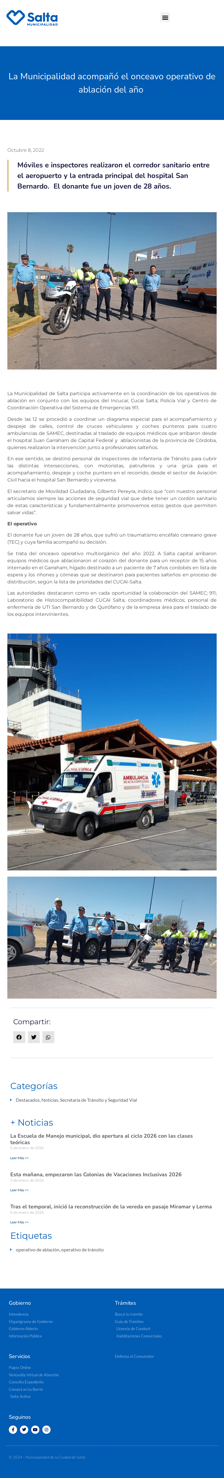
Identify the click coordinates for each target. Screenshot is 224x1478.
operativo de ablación (37, 1249)
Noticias (49, 1100)
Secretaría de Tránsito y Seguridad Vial (98, 1100)
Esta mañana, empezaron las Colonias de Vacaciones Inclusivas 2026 (96, 1174)
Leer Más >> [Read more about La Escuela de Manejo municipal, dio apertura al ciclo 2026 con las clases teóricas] (19, 1158)
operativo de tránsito (82, 1249)
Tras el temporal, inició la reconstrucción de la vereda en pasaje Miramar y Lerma (111, 1206)
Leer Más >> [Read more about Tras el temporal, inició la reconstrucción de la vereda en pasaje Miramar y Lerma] (19, 1222)
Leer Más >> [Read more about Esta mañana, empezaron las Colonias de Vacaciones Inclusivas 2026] (19, 1190)
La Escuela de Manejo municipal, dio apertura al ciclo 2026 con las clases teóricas (101, 1139)
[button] (165, 17)
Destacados (28, 1100)
